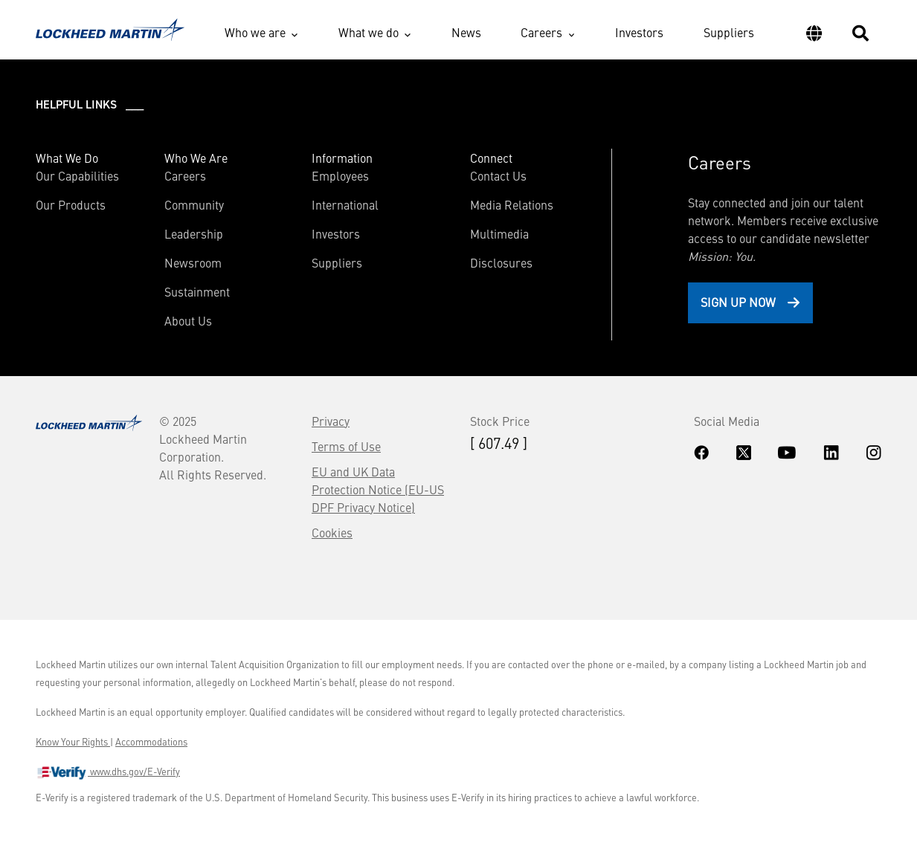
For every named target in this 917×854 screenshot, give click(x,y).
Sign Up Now (738, 302)
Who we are (255, 32)
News (466, 32)
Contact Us (498, 175)
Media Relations (511, 204)
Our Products (71, 204)
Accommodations (151, 741)
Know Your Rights (73, 741)
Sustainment (197, 291)
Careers (541, 32)
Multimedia (499, 233)
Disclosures (501, 262)
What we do (368, 32)
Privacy (331, 421)
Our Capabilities (77, 175)
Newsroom (193, 262)
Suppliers (729, 32)
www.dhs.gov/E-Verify (108, 773)
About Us (188, 320)
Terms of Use (346, 446)
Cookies (332, 532)
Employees (340, 175)
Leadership (193, 233)
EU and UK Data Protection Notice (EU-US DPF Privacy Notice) (378, 489)
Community (194, 204)
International (345, 204)
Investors (639, 32)
